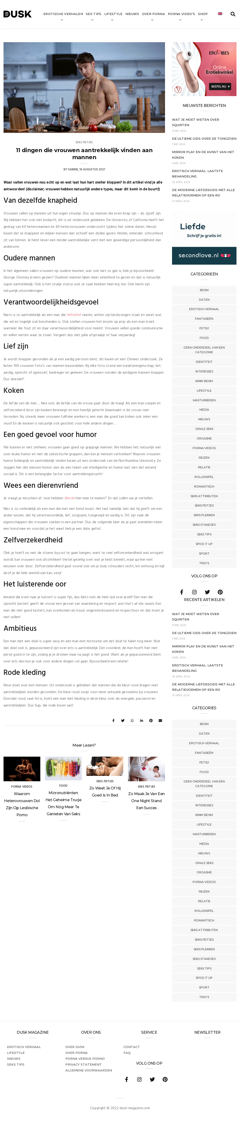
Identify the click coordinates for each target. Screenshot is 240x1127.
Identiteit (204, 362)
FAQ (127, 1053)
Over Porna (153, 14)
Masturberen (204, 400)
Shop (203, 14)
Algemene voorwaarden (88, 1070)
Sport (204, 553)
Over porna (76, 1053)
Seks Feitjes (204, 505)
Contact (132, 1047)
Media (204, 409)
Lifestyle (113, 14)
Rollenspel (204, 477)
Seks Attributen (204, 496)
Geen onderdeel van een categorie (204, 350)
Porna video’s (181, 14)
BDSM (204, 290)
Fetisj (204, 328)
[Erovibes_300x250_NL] (204, 95)
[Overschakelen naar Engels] (220, 14)
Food (204, 338)
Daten (204, 299)
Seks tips (204, 534)
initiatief (74, 315)
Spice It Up (204, 544)
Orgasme (204, 438)
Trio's (204, 563)
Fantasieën (204, 318)
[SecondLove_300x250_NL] (204, 264)
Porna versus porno (85, 1058)
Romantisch (204, 486)
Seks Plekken (204, 515)
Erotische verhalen (63, 14)
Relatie (204, 467)
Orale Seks (204, 429)
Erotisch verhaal (204, 309)
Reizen (204, 457)
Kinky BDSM (204, 381)
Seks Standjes (204, 524)
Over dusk (75, 1047)
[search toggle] (232, 14)
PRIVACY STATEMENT (83, 1064)
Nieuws (132, 14)
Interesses (204, 371)
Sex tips (93, 14)
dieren (70, 498)
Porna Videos (204, 448)
